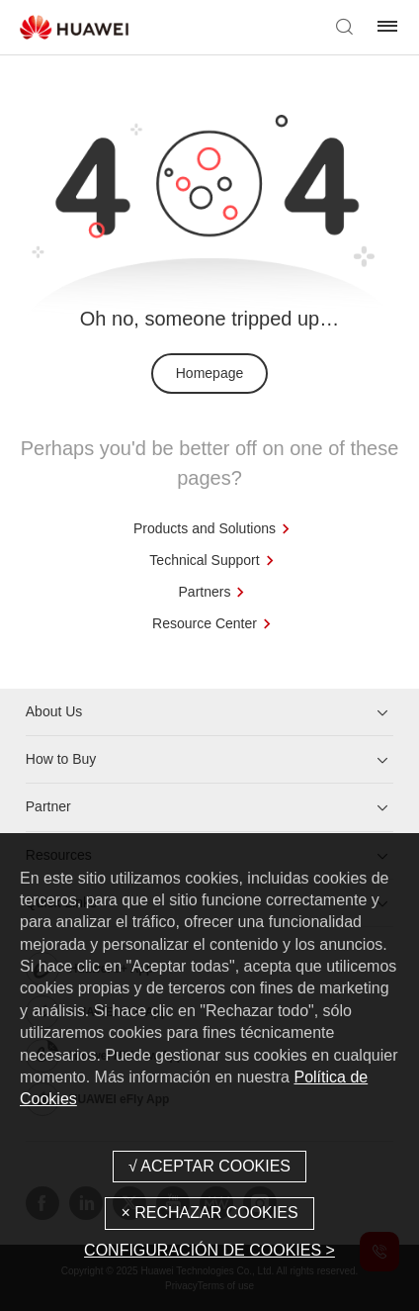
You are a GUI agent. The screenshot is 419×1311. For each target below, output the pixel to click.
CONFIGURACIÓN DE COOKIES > (209, 1250)
